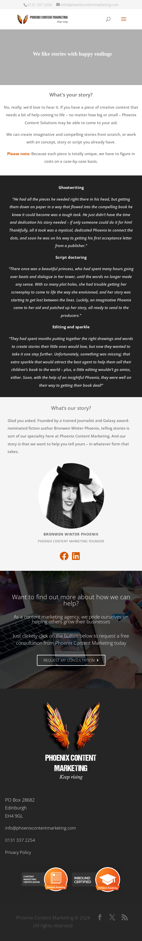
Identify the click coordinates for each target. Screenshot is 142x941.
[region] (71, 55)
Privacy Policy (18, 852)
